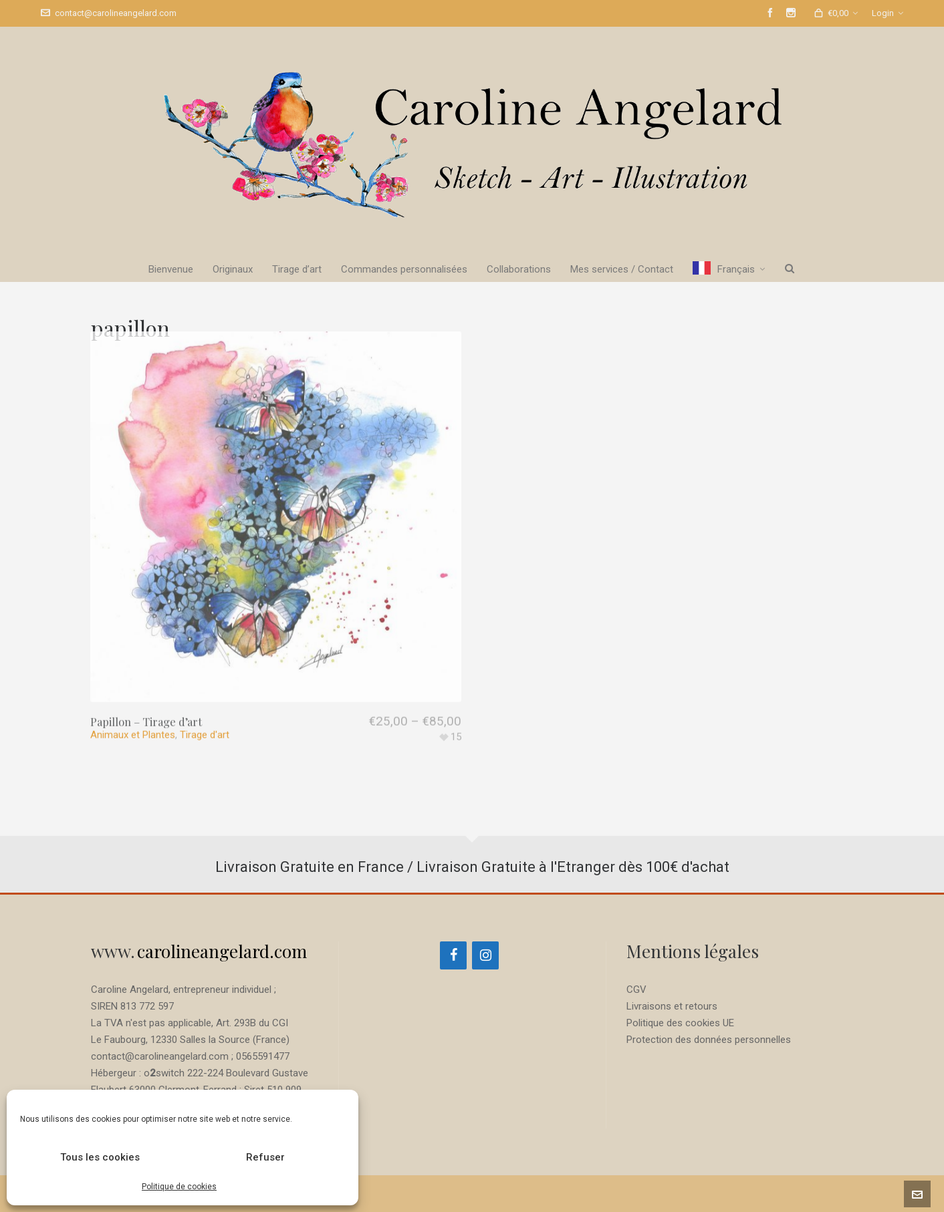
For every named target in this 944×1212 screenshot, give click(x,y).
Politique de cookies (179, 1186)
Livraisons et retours (671, 1006)
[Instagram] (485, 955)
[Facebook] (453, 955)
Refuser (265, 1157)
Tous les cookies (100, 1157)
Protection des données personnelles (708, 1040)
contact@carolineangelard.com (108, 13)
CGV (636, 989)
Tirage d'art (204, 677)
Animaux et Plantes (132, 677)
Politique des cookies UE (680, 1023)
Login (887, 13)
